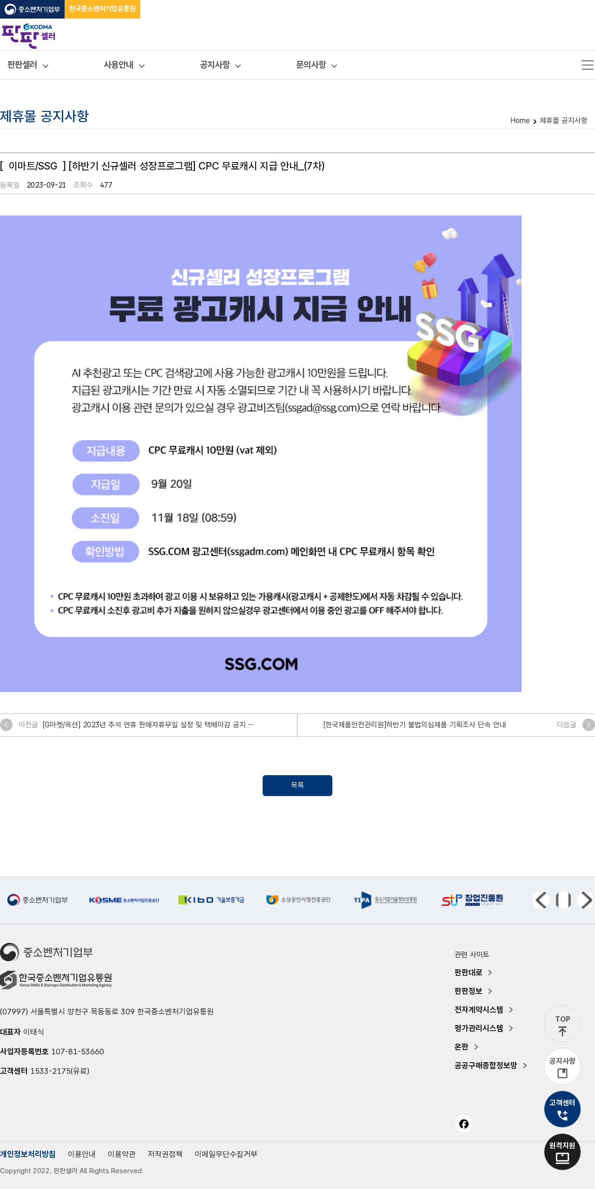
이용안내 (82, 1154)
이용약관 (122, 1154)
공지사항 (215, 64)
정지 (563, 900)
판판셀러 (22, 64)
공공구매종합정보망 (486, 1065)
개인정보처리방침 (28, 1154)
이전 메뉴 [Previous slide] (541, 900)
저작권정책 (165, 1154)
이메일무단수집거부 (226, 1154)
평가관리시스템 (479, 1028)
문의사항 (311, 64)
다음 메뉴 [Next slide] (585, 900)
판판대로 (469, 972)
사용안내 (118, 64)
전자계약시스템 (479, 1009)
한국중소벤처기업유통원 (102, 9)
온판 (462, 1047)
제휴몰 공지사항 (564, 120)
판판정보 (469, 991)
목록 (297, 785)
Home (520, 120)
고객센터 (562, 1102)
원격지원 (562, 1145)
